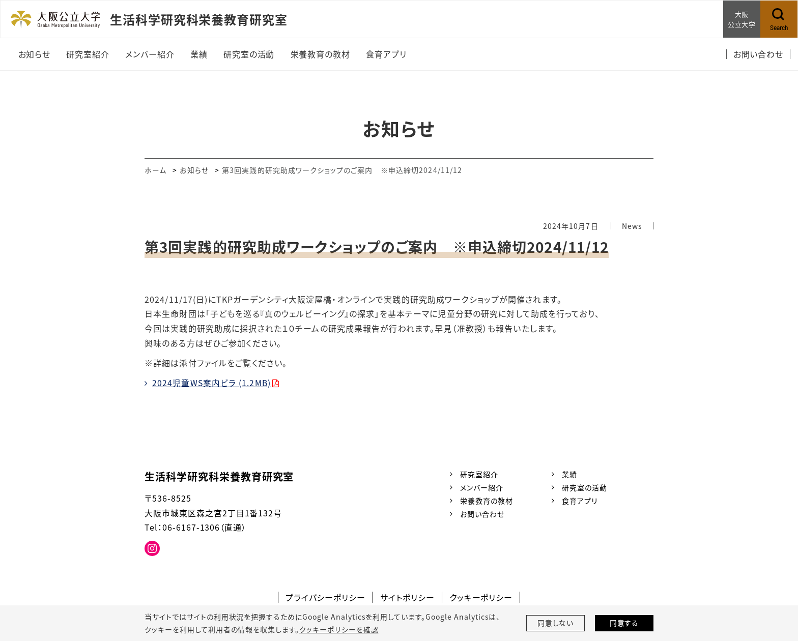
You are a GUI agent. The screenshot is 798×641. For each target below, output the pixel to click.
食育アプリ (579, 501)
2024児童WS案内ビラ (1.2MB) (212, 382)
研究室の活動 (584, 487)
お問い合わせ (482, 514)
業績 (569, 474)
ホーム (155, 170)
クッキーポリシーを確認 (338, 629)
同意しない (555, 623)
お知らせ (194, 170)
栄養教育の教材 (486, 501)
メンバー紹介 (481, 487)
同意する (624, 623)
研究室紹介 (479, 474)
